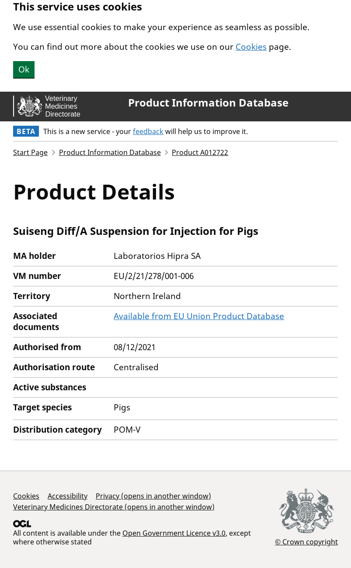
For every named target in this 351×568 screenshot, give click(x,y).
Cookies (251, 46)
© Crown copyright (306, 541)
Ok (23, 69)
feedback (148, 131)
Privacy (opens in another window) (153, 496)
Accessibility (67, 496)
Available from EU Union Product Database (199, 316)
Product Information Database (208, 102)
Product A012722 (200, 152)
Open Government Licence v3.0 (174, 533)
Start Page (30, 152)
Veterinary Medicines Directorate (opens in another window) (114, 507)
